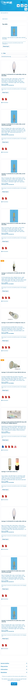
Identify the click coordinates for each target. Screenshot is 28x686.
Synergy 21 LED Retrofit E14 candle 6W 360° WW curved (13, 273)
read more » (5, 19)
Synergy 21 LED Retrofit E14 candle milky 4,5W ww (13, 521)
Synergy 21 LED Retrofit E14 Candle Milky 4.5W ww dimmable (13, 75)
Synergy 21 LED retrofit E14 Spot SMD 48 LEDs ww (13, 372)
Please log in (6, 46)
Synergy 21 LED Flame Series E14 (9, 471)
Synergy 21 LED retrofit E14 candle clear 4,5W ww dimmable (13, 38)
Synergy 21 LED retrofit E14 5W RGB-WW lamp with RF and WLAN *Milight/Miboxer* (13, 422)
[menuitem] (20, 2)
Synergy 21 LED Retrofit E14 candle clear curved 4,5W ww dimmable (13, 571)
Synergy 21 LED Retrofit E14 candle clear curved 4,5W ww (13, 621)
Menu (24, 2)
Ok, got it (14, 683)
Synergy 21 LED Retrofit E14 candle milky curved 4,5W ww (13, 174)
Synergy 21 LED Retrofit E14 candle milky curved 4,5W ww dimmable (13, 124)
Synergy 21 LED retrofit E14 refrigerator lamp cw (13, 322)
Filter (3, 53)
